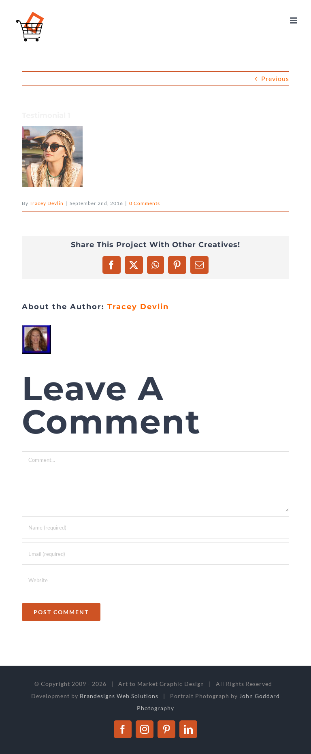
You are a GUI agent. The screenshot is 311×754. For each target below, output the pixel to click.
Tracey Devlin (47, 203)
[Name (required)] (156, 527)
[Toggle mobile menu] (294, 20)
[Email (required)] (156, 554)
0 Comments (144, 203)
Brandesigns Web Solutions (119, 695)
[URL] (156, 580)
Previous (275, 78)
